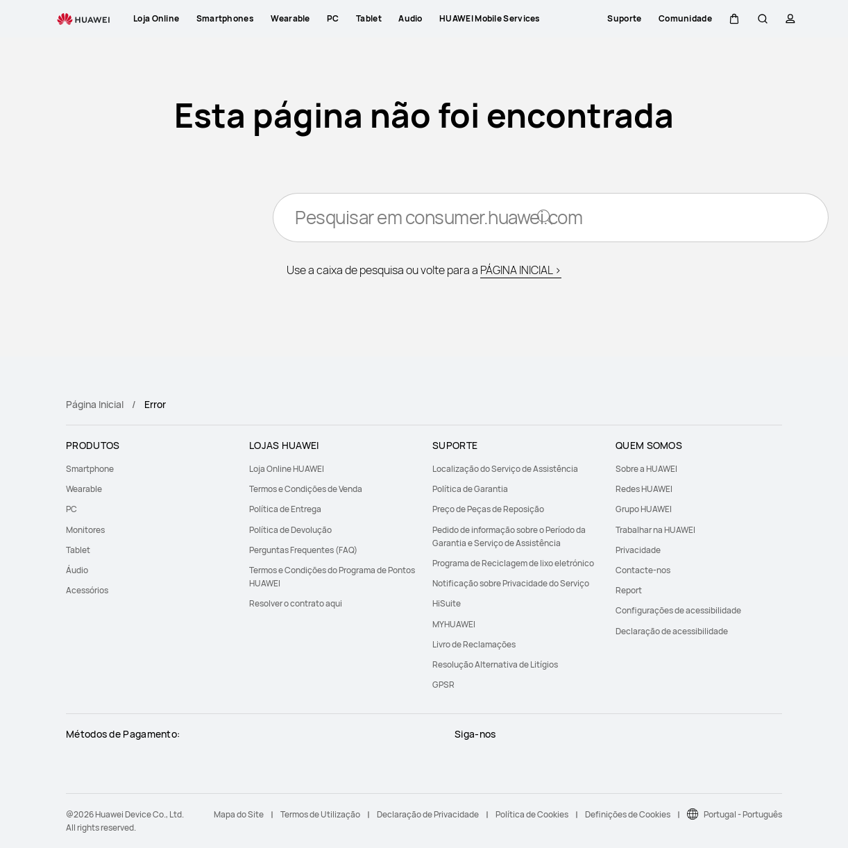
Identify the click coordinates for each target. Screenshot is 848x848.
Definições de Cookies (627, 814)
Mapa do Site (239, 814)
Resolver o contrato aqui (295, 603)
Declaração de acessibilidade (672, 631)
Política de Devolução (290, 530)
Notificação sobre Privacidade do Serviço (510, 583)
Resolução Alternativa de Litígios (495, 664)
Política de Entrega (285, 509)
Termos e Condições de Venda (305, 489)
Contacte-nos (643, 570)
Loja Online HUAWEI (286, 469)
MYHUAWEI (453, 624)
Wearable (84, 489)
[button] (734, 18)
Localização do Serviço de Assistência (505, 469)
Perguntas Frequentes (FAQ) (303, 550)
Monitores (85, 530)
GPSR (443, 684)
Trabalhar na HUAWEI (655, 530)
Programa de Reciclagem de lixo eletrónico (513, 563)
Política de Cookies (531, 814)
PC (71, 509)
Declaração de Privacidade (428, 814)
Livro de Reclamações (474, 644)
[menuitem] (149, 468)
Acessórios (87, 590)
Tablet (78, 550)
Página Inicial (95, 404)
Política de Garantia (470, 489)
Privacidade (638, 550)
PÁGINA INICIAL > (520, 270)
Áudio (77, 570)
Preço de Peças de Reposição (488, 509)
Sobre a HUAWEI (646, 469)
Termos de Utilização (320, 814)
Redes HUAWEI (644, 489)
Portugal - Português (743, 814)
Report (629, 590)
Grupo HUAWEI (644, 509)
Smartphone (90, 469)
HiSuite (446, 603)
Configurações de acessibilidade (678, 610)
